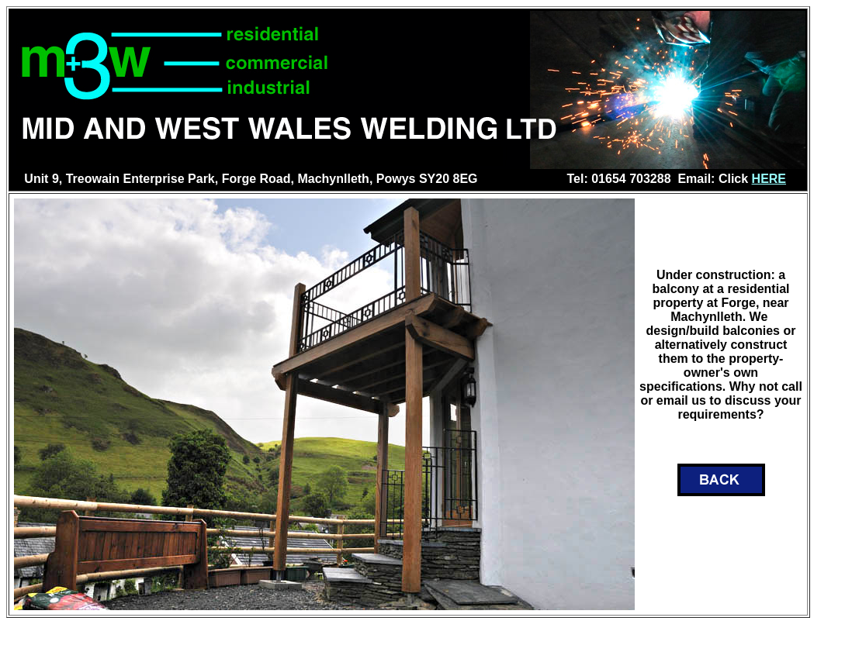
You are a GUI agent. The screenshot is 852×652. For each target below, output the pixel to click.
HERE (769, 178)
